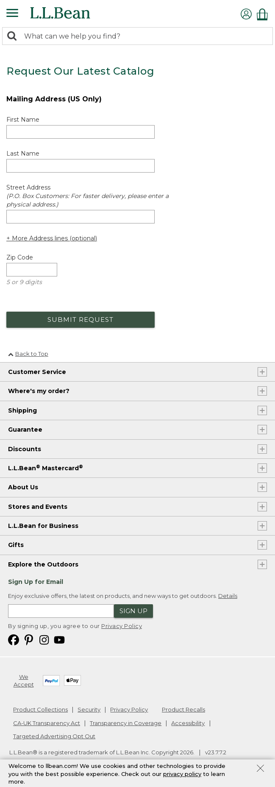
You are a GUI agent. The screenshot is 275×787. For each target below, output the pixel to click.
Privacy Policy (121, 625)
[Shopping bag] (264, 14)
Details (227, 595)
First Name (22, 119)
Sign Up (133, 611)
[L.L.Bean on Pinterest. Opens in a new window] (28, 639)
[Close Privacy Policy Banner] (260, 769)
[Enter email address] (61, 611)
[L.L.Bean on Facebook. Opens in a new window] (13, 639)
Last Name (22, 153)
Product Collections (40, 709)
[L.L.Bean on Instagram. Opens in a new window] (44, 639)
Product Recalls (183, 709)
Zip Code (19, 257)
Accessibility (188, 723)
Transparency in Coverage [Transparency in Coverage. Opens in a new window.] (125, 723)
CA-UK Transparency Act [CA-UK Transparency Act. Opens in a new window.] (46, 723)
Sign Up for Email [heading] (35, 582)
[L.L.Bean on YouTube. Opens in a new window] (59, 639)
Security (89, 709)
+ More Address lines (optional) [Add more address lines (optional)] (51, 238)
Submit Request (80, 319)
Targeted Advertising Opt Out (54, 736)
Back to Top (28, 353)
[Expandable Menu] (12, 14)
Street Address (87, 196)
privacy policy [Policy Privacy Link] (182, 773)
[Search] (14, 37)
